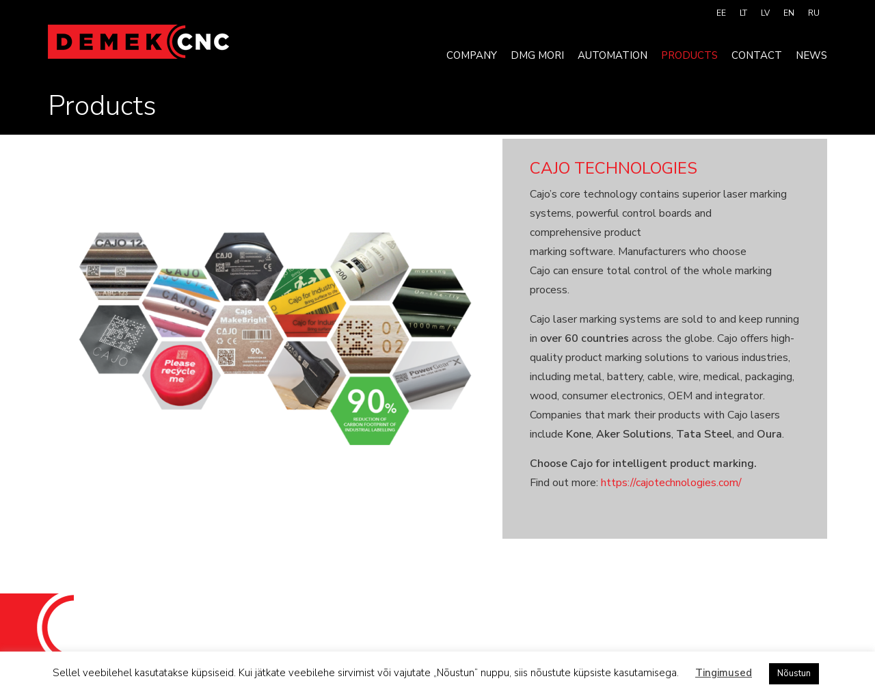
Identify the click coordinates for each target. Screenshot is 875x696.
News (811, 55)
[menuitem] (721, 13)
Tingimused (723, 673)
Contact (756, 55)
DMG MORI (537, 55)
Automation (612, 55)
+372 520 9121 (449, 623)
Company (471, 55)
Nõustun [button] (794, 673)
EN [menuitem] (788, 13)
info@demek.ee (550, 623)
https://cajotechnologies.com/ (671, 482)
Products (689, 55)
